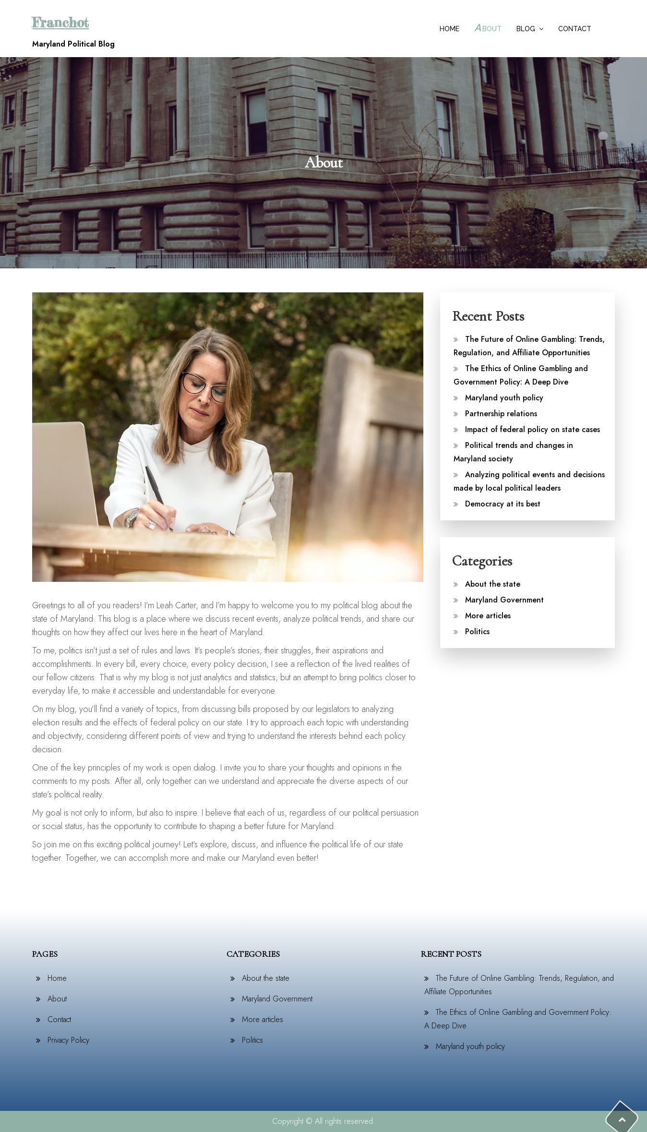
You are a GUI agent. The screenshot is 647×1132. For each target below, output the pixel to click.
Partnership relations (501, 413)
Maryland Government (504, 599)
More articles (488, 615)
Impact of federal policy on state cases (532, 429)
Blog (525, 29)
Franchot (60, 22)
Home (449, 29)
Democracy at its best (502, 503)
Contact (574, 29)
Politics (477, 631)
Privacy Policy (68, 1040)
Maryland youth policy (504, 397)
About (488, 28)
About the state (492, 584)
